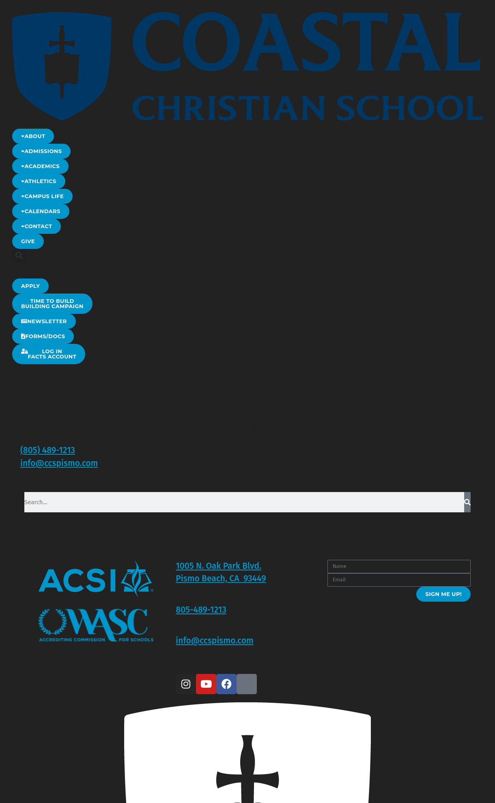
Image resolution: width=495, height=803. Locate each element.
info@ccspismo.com (59, 463)
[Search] (467, 502)
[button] (19, 255)
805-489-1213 (201, 609)
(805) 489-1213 (47, 450)
